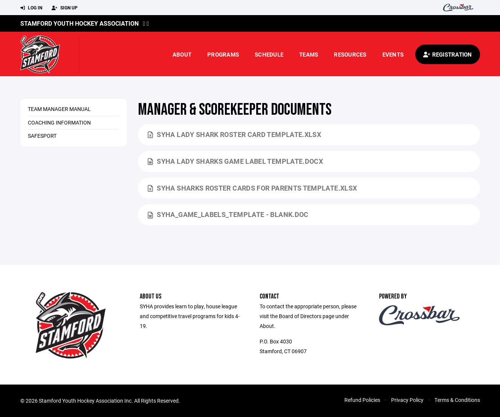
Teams (308, 54)
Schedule (269, 54)
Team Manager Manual (59, 108)
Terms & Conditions (457, 399)
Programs (223, 54)
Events (393, 54)
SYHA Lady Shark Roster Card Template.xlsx (234, 134)
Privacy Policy (407, 399)
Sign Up (65, 8)
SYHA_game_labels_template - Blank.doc (228, 214)
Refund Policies (362, 399)
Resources (350, 54)
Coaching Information (59, 122)
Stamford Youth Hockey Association (79, 23)
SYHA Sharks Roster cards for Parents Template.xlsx (252, 187)
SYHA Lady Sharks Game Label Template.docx (235, 161)
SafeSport (42, 135)
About (182, 54)
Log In (31, 8)
